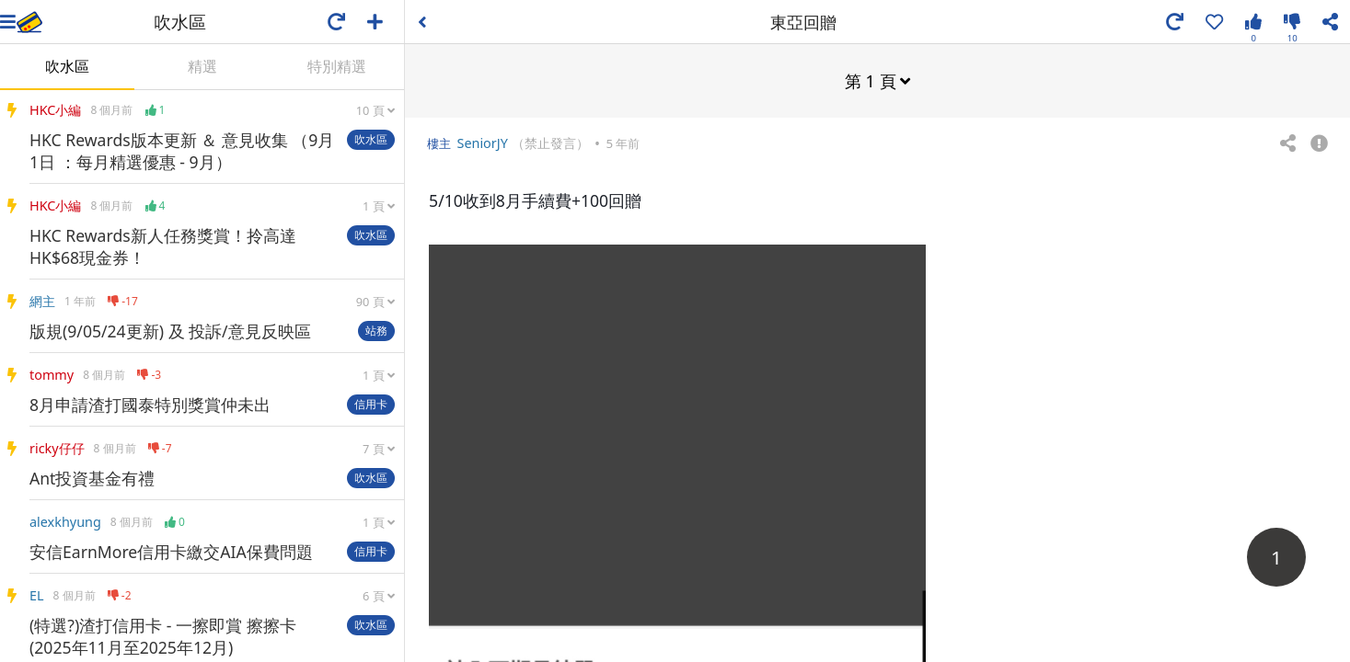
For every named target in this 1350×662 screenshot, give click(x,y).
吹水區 (67, 66)
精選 (202, 66)
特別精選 (336, 66)
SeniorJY (481, 142)
